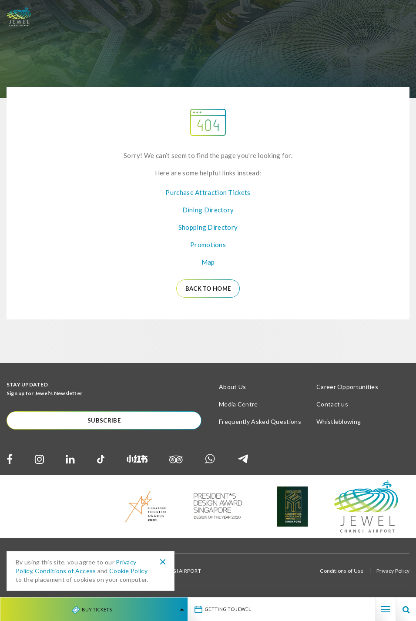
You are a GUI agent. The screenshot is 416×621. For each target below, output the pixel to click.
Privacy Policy (392, 570)
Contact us (332, 404)
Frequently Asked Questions (260, 421)
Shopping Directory (208, 227)
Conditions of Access (65, 570)
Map (208, 262)
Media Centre (238, 404)
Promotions (208, 244)
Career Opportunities (347, 386)
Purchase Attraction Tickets (207, 192)
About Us (232, 386)
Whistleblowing (338, 421)
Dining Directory (208, 210)
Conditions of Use (341, 570)
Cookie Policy (128, 570)
